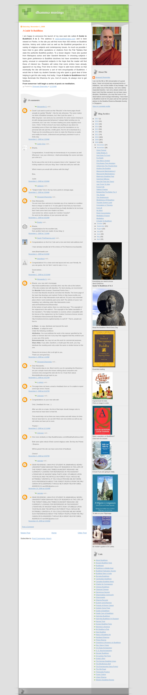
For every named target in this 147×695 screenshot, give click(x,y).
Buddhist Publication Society (106, 571)
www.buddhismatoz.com (65, 39)
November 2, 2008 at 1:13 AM (39, 357)
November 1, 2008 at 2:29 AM (39, 139)
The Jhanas (100, 195)
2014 (97, 126)
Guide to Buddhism (103, 611)
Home (54, 533)
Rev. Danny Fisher (102, 645)
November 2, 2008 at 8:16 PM (39, 391)
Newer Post (25, 533)
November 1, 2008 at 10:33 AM (39, 274)
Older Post (82, 533)
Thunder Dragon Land (104, 202)
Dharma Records (102, 600)
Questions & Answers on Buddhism (108, 642)
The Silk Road (101, 669)
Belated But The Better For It (106, 192)
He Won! (99, 210)
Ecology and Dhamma (104, 603)
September (101, 226)
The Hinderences (102, 197)
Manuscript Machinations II (105, 171)
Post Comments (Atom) (41, 538)
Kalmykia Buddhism (103, 616)
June (99, 234)
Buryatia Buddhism (102, 576)
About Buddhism (102, 560)
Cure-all (99, 208)
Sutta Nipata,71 (101, 153)
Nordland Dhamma (102, 637)
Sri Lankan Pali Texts (103, 656)
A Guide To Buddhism (104, 221)
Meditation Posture (103, 215)
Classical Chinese (102, 589)
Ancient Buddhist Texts (104, 563)
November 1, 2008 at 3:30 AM (39, 181)
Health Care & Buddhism (105, 613)
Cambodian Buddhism (104, 579)
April (98, 239)
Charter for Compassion (104, 584)
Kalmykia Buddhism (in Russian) (107, 618)
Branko (39, 222)
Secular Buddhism (102, 653)
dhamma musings (50, 12)
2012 (97, 132)
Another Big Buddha (103, 168)
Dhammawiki (100, 597)
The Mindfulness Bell (103, 664)
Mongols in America (103, 627)
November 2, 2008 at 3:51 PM (39, 377)
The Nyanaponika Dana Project (107, 666)
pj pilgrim (40, 382)
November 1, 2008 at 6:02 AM (39, 217)
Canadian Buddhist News (105, 581)
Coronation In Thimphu (104, 205)
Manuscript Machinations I (105, 174)
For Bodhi (99, 158)
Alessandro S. (42, 106)
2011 (97, 134)
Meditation (100, 218)
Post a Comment (28, 527)
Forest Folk (100, 187)
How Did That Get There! (105, 181)
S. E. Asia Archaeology (104, 650)
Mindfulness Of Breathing (105, 200)
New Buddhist (101, 632)
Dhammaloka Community (105, 595)
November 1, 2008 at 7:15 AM (39, 233)
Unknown (40, 396)
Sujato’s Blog (100, 658)
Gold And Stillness (102, 179)
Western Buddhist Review (105, 680)
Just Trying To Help (103, 184)
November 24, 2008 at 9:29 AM (39, 521)
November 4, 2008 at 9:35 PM (39, 456)
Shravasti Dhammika (44, 197)
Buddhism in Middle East (105, 568)
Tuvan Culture (101, 674)
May (98, 236)
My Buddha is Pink (102, 629)
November (101, 147)
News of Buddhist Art (103, 634)
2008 (97, 142)
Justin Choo (41, 144)
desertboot (41, 258)
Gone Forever (101, 150)
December (101, 145)
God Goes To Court (103, 155)
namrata (40, 461)
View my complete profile (101, 106)
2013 (97, 129)
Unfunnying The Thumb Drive (106, 166)
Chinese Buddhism (102, 587)
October (100, 223)
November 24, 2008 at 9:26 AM (39, 488)
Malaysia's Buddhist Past (105, 176)
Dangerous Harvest (103, 592)
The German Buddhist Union (106, 661)
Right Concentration (103, 213)
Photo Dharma (101, 640)
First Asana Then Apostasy (105, 163)
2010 (97, 137)
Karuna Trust (100, 621)
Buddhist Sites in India (104, 573)
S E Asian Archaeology (104, 648)
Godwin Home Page (103, 608)
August (99, 229)
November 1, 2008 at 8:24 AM (39, 254)
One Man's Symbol (103, 161)
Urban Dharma (101, 677)
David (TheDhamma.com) (46, 238)
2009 (97, 140)
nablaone (40, 186)
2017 (97, 119)
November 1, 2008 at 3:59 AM (39, 192)
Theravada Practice (103, 672)
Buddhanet (100, 565)
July (98, 231)
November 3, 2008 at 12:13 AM (39, 428)
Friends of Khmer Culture (105, 605)
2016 (97, 121)
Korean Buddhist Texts (104, 624)
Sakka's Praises (102, 189)
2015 (97, 124)
